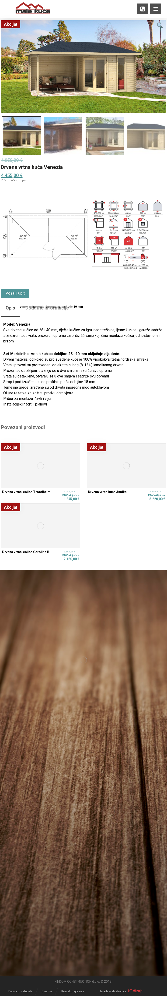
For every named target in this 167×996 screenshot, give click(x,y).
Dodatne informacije (47, 308)
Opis (10, 308)
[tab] (10, 310)
